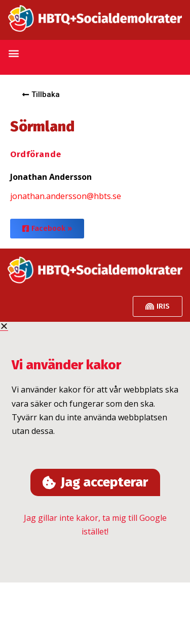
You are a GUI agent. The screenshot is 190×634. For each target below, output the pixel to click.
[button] (13, 53)
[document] (95, 452)
